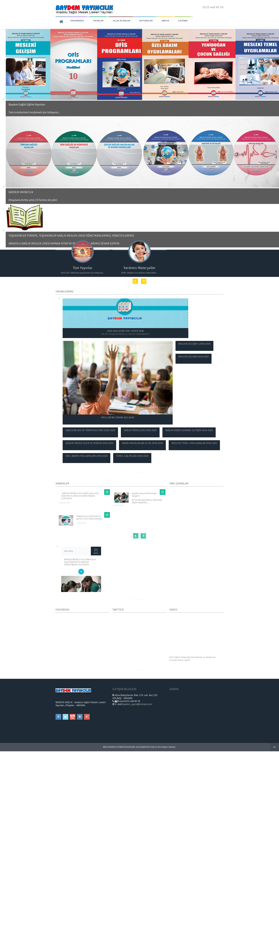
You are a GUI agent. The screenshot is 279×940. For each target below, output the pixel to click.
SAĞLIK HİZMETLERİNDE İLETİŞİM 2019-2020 (189, 430)
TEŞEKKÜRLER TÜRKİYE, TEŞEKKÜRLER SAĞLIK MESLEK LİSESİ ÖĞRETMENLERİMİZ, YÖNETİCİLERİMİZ (71, 235)
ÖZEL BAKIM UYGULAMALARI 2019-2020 (86, 455)
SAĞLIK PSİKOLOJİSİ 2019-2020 (140, 430)
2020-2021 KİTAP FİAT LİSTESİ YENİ (125, 332)
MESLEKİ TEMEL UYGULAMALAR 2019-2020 (194, 442)
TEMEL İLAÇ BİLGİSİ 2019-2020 (132, 455)
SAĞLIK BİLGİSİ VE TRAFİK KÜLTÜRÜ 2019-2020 (90, 430)
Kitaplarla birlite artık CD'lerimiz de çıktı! (33, 200)
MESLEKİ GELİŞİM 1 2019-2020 (194, 343)
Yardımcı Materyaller (143, 267)
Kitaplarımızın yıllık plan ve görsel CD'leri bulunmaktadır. (89, 517)
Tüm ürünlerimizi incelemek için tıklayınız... (34, 112)
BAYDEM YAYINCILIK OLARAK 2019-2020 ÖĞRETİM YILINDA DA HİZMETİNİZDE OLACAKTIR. (80, 496)
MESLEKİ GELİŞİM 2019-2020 (193, 356)
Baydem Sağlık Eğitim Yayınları (27, 104)
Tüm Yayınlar (84, 267)
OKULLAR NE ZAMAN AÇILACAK (117, 417)
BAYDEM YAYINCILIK (21, 192)
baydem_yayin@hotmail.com (137, 704)
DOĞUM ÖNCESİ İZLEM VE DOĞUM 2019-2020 (89, 442)
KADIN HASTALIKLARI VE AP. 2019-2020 (142, 442)
